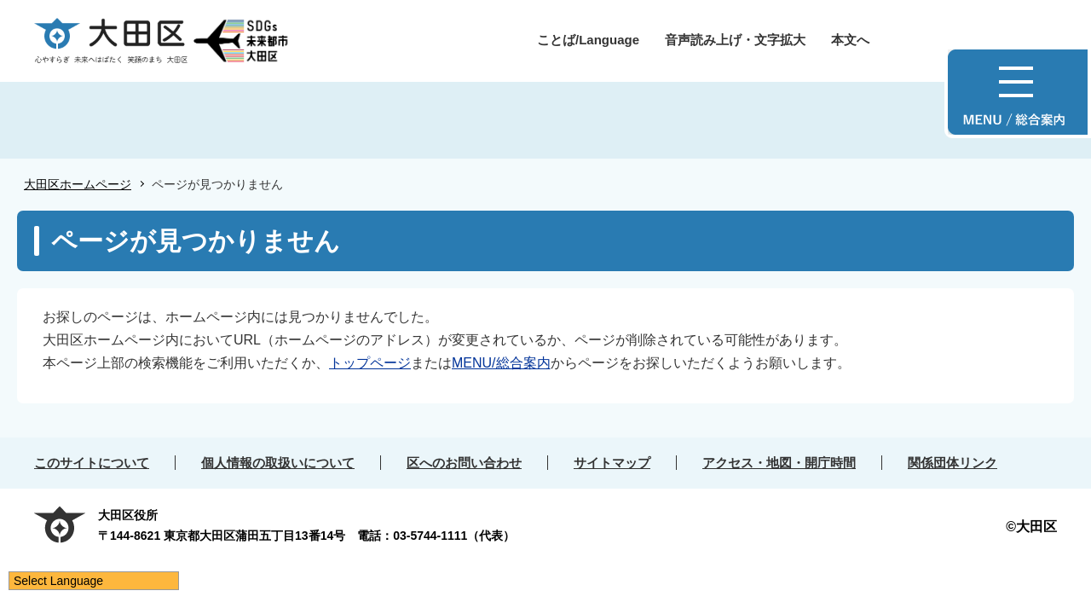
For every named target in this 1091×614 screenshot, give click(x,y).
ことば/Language (588, 39)
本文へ (850, 39)
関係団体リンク (952, 462)
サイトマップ (612, 462)
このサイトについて (91, 462)
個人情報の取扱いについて (278, 462)
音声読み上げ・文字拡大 (735, 39)
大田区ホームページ (77, 184)
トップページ (370, 363)
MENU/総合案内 (501, 363)
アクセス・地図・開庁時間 (779, 462)
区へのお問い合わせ (464, 462)
